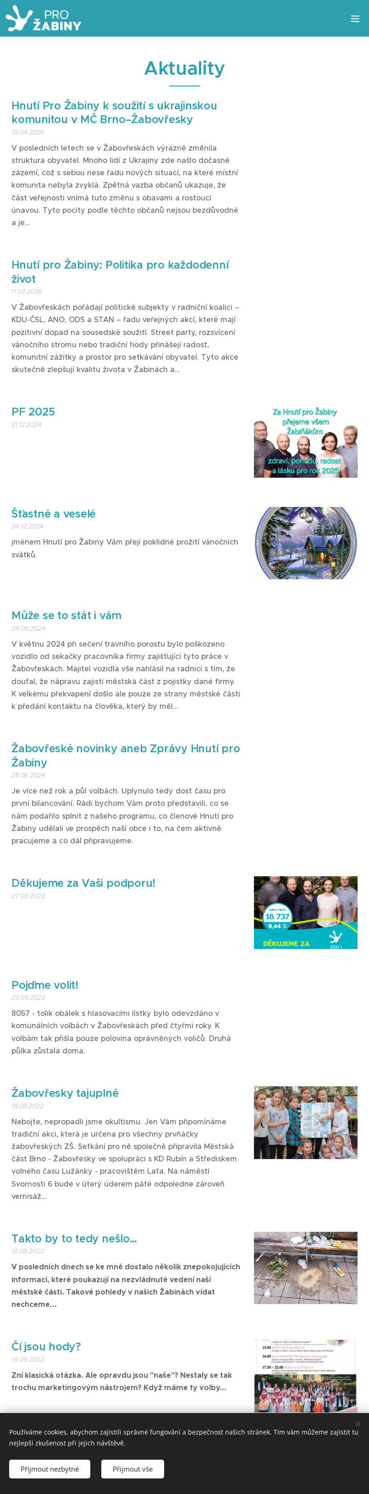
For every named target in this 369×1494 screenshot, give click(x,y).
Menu (355, 18)
